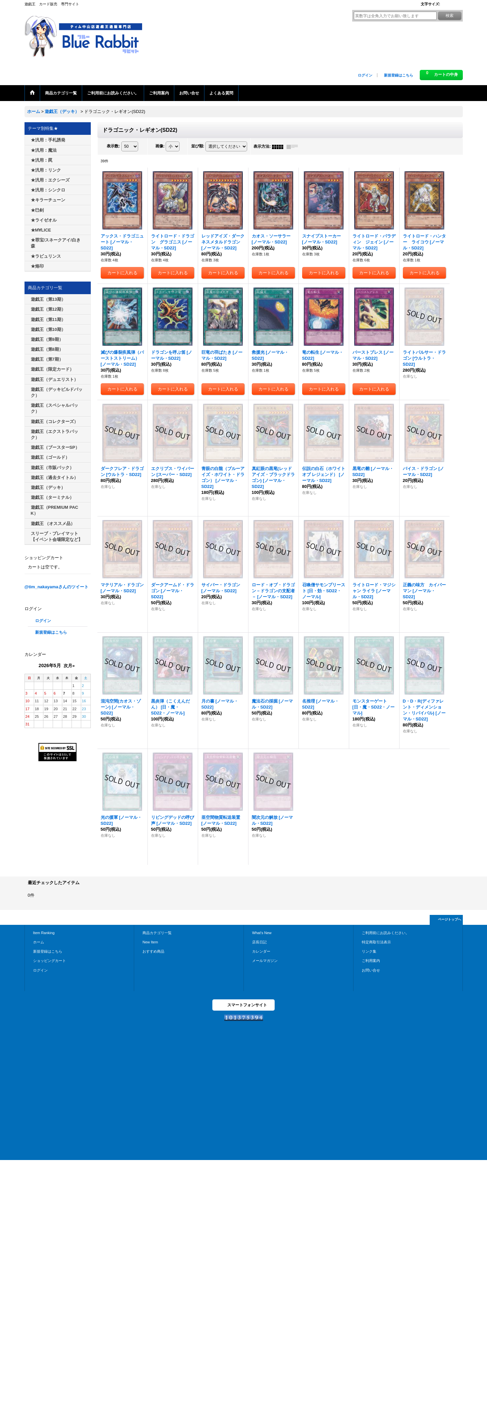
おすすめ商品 (153, 951)
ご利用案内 (371, 961)
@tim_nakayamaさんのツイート (56, 586)
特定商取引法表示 (376, 942)
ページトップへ (449, 919)
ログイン (365, 75)
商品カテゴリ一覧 (157, 933)
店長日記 (259, 942)
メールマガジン (265, 961)
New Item (150, 942)
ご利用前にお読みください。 (385, 933)
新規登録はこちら (398, 75)
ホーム (38, 942)
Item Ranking (44, 933)
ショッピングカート (49, 961)
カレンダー (261, 951)
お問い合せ (371, 970)
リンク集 (369, 951)
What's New (262, 933)
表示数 (113, 146)
